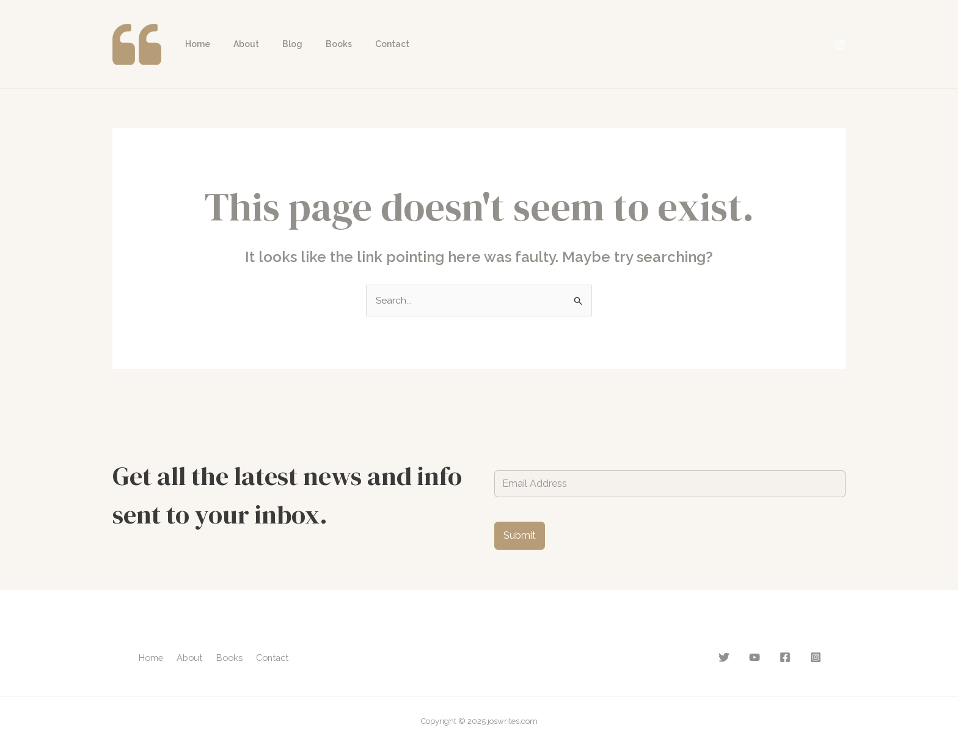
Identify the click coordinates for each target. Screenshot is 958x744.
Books (317, 44)
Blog (277, 44)
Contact (365, 44)
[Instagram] (840, 44)
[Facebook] (785, 657)
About (237, 44)
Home (194, 44)
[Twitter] (723, 657)
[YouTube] (754, 657)
